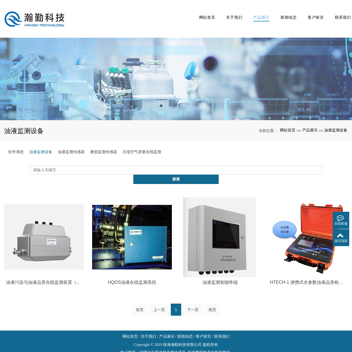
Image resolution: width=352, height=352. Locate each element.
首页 (140, 288)
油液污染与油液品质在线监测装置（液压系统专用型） (44, 260)
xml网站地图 (176, 338)
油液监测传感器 (71, 139)
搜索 (322, 157)
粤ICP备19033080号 (176, 346)
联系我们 (338, 12)
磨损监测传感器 (103, 139)
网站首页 (191, 12)
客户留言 (309, 12)
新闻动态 (279, 12)
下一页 (193, 288)
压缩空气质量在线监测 (142, 139)
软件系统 (16, 139)
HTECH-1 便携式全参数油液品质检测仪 (308, 260)
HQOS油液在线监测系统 (132, 260)
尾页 (212, 288)
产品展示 (250, 12)
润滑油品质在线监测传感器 (162, 331)
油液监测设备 (335, 117)
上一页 (159, 288)
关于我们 (220, 12)
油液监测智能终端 (220, 260)
